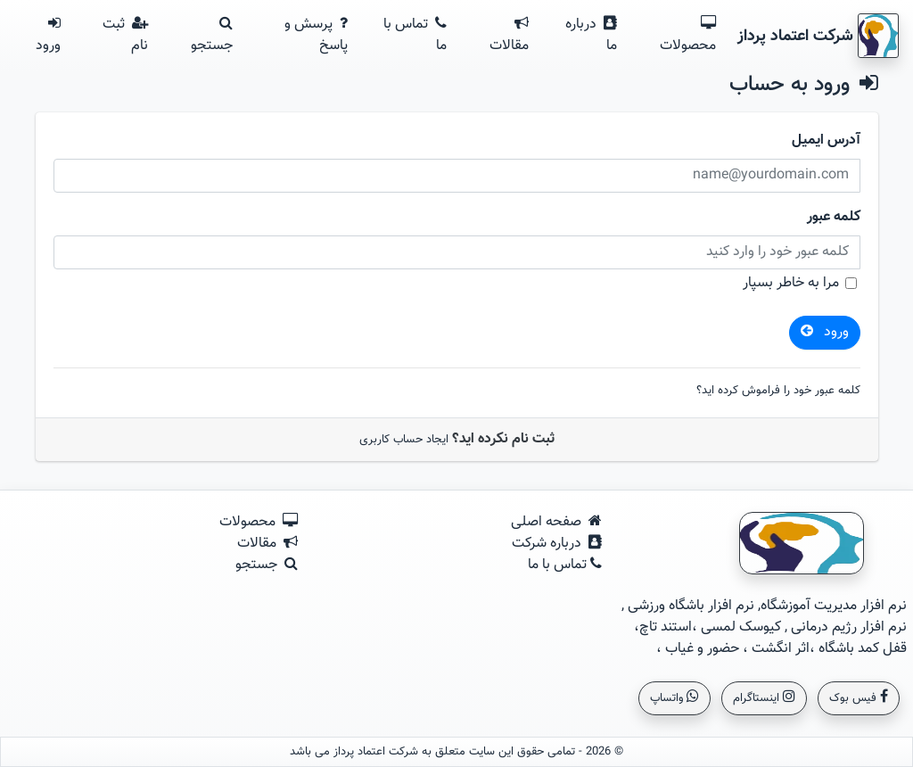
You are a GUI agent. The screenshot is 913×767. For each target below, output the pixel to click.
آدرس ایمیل (826, 141)
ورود (48, 36)
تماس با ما (415, 35)
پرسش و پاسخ (316, 35)
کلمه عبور (833, 217)
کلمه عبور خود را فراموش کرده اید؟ (778, 391)
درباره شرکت (557, 543)
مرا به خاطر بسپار (791, 283)
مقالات (509, 36)
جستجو (212, 36)
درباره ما (591, 35)
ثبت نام (125, 35)
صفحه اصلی (556, 522)
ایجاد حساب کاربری (403, 440)
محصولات (688, 36)
